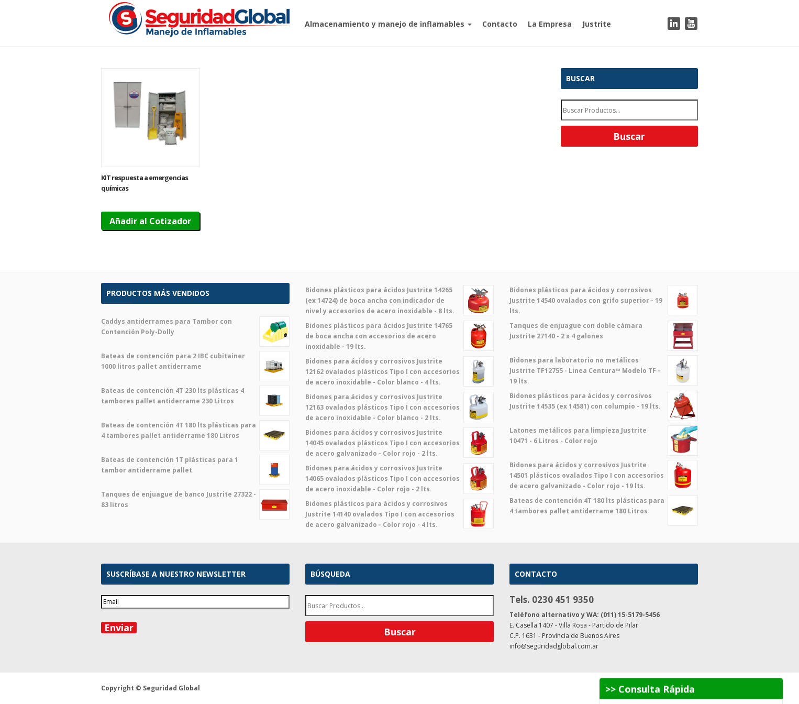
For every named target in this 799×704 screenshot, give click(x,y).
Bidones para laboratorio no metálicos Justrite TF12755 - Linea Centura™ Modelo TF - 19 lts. (603, 370)
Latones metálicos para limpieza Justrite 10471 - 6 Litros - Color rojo (603, 435)
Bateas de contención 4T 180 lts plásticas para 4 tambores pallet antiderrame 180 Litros (195, 430)
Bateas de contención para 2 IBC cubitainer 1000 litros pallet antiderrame (195, 361)
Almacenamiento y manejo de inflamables (388, 24)
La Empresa (550, 24)
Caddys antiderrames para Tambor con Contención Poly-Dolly (195, 326)
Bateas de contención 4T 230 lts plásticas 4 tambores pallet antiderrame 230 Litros (195, 396)
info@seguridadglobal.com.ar (553, 646)
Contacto (499, 24)
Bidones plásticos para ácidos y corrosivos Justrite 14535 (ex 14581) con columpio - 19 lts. (603, 401)
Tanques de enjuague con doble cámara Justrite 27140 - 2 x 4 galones (603, 331)
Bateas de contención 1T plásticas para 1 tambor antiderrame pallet (195, 465)
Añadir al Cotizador (150, 221)
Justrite (596, 24)
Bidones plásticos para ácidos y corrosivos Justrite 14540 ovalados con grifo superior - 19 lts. (603, 300)
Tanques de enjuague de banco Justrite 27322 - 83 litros (195, 499)
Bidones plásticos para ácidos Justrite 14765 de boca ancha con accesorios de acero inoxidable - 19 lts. (399, 336)
